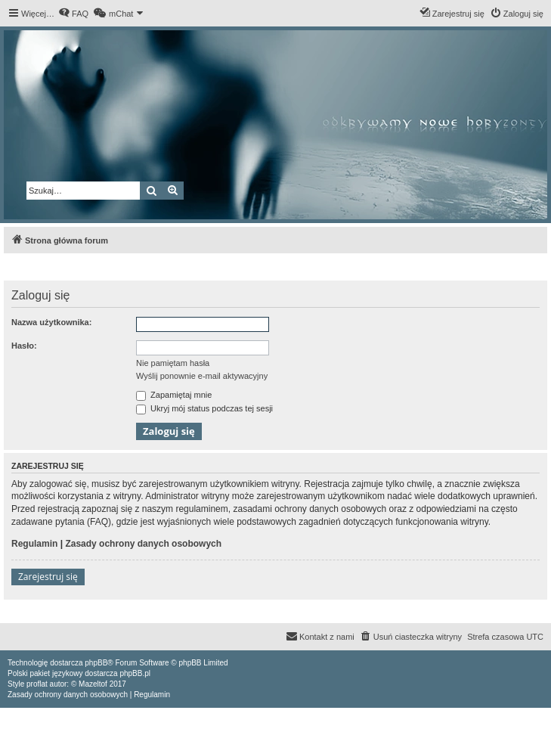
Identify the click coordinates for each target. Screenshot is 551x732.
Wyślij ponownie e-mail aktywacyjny (202, 375)
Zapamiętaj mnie (174, 394)
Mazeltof (93, 684)
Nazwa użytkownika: (51, 322)
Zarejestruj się (48, 576)
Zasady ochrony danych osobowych (143, 543)
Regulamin (34, 543)
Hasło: (24, 345)
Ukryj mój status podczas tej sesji (204, 408)
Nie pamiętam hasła (172, 363)
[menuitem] (73, 14)
